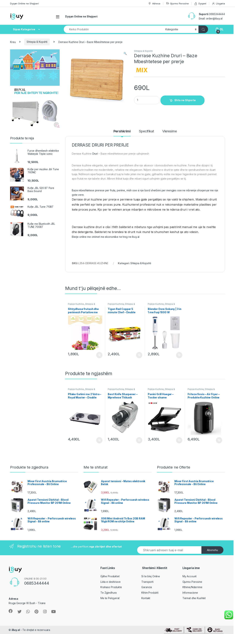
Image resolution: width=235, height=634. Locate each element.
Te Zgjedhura (108, 592)
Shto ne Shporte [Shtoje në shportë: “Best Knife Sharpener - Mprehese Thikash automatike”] (139, 440)
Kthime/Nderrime (192, 587)
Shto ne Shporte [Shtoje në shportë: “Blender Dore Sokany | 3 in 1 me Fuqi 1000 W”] (179, 355)
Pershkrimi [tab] (122, 131)
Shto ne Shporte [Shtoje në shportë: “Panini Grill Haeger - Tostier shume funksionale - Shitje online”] (179, 440)
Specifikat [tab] (146, 131)
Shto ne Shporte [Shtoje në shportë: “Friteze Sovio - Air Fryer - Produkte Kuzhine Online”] (219, 440)
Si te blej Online (150, 576)
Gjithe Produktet (110, 576)
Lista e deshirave (110, 581)
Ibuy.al (135, 236)
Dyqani (200, 3)
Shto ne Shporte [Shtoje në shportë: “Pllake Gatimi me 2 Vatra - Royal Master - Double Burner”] (99, 440)
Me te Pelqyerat (110, 598)
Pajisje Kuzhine (76, 304)
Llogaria (218, 3)
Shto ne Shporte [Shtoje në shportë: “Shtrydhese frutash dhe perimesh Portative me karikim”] (99, 355)
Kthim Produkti (149, 592)
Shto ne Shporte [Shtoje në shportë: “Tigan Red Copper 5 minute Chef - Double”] (139, 355)
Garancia (146, 587)
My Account (189, 576)
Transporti (147, 581)
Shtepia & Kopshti (37, 41)
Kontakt (145, 598)
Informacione (190, 592)
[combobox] (113, 29)
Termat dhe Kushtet (194, 598)
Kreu (13, 41)
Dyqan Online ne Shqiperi (24, 3)
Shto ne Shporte (185, 100)
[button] (125, 53)
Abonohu (212, 550)
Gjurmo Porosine (177, 3)
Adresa (154, 3)
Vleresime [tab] (169, 131)
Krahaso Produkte (111, 587)
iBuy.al (16, 629)
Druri (95, 153)
